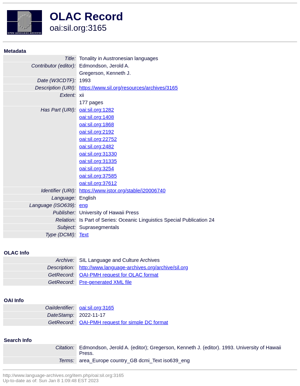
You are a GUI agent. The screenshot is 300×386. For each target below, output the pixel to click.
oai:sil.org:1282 (96, 110)
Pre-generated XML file (105, 282)
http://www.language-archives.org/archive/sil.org (133, 267)
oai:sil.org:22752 (98, 139)
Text (84, 234)
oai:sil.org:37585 (98, 176)
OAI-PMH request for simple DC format (123, 322)
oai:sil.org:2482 (96, 146)
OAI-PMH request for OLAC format (118, 275)
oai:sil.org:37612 (98, 183)
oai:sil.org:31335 (98, 161)
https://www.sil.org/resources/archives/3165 (128, 88)
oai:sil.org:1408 (96, 117)
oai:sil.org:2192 (96, 132)
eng (83, 205)
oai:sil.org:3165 (96, 307)
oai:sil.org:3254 (96, 168)
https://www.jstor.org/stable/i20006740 (122, 190)
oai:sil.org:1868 (96, 124)
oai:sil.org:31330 (98, 154)
